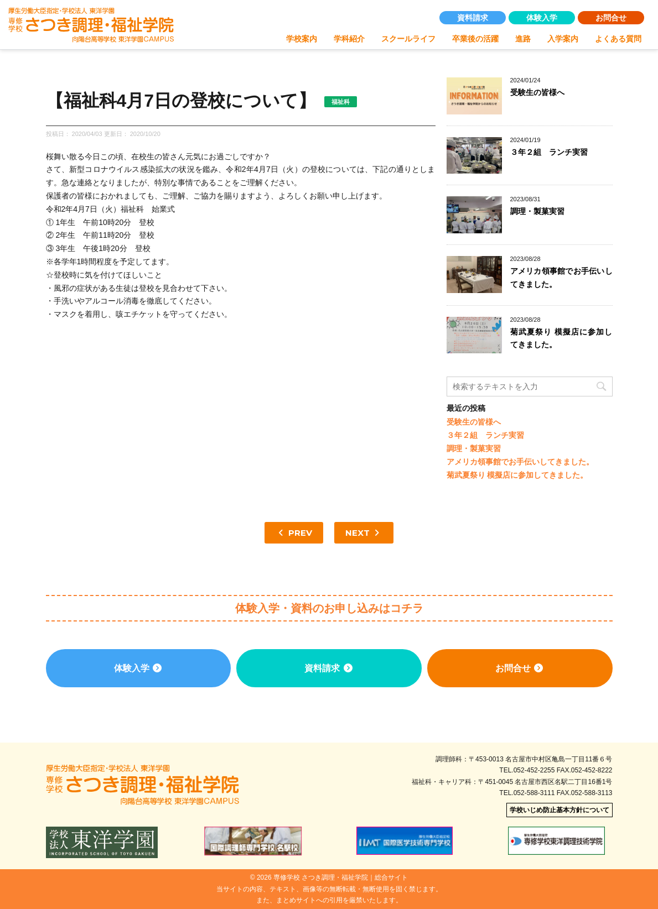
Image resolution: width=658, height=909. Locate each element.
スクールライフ (408, 38)
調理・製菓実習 (537, 211)
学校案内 (301, 38)
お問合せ (610, 17)
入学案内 (562, 38)
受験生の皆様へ (537, 92)
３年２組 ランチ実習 (549, 152)
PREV (294, 532)
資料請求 (472, 17)
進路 (523, 38)
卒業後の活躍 (475, 38)
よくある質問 (618, 38)
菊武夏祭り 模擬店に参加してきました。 (517, 475)
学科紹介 (349, 38)
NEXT (363, 532)
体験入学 (541, 17)
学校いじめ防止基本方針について (559, 810)
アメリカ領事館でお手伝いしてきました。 (520, 461)
